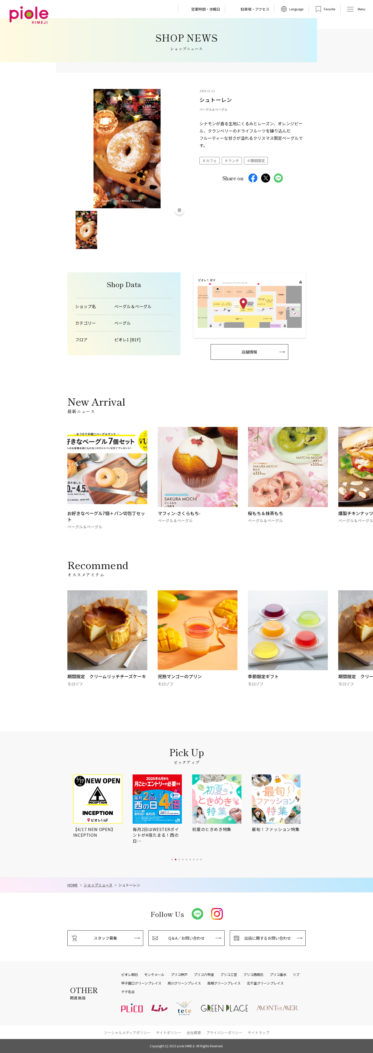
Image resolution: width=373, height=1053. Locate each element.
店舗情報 (249, 352)
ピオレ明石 (129, 975)
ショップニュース (98, 885)
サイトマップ (258, 1032)
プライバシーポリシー (224, 1032)
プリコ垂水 (278, 975)
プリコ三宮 (228, 975)
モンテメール (154, 975)
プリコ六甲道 (204, 975)
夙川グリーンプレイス (184, 983)
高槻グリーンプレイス (224, 983)
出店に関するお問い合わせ (267, 938)
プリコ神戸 (179, 975)
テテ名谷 (128, 992)
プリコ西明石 (253, 975)
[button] (172, 859)
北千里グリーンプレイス (265, 983)
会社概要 (194, 1032)
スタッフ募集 (105, 938)
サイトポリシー (168, 1032)
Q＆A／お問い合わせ (186, 938)
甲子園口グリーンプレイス (141, 983)
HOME (72, 885)
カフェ (211, 160)
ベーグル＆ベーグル (133, 306)
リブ (296, 975)
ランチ (233, 160)
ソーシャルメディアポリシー (127, 1032)
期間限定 (257, 160)
